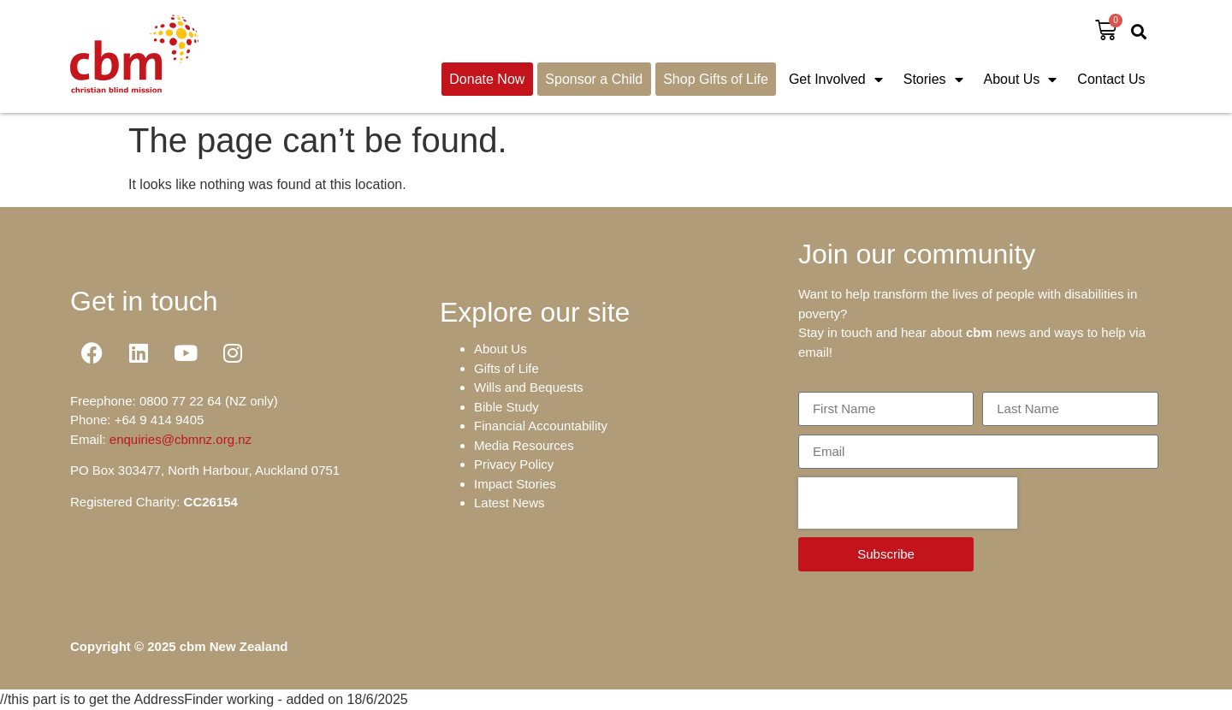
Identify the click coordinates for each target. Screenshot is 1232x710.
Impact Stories (515, 483)
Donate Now (486, 79)
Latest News (509, 502)
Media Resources (524, 445)
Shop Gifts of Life (715, 79)
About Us (1020, 79)
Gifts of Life (506, 368)
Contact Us (1111, 79)
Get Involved (836, 79)
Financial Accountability (540, 425)
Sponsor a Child (594, 79)
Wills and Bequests (528, 387)
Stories (933, 79)
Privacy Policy (514, 464)
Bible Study (506, 406)
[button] (1139, 31)
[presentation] (907, 503)
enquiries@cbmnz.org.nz (181, 439)
